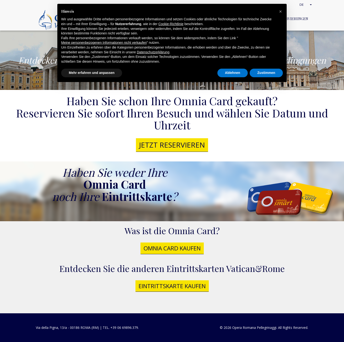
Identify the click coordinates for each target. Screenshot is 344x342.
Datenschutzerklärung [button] (153, 52)
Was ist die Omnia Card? (172, 230)
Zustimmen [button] (266, 73)
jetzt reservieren (172, 145)
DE (306, 4)
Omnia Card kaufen (172, 248)
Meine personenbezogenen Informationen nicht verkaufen (104, 42)
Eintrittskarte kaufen (172, 286)
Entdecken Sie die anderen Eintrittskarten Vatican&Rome (172, 268)
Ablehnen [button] (232, 73)
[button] (280, 11)
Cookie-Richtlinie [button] (170, 24)
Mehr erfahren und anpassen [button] (91, 73)
